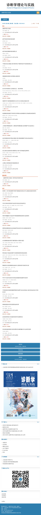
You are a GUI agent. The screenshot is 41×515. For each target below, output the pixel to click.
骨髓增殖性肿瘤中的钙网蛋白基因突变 (11, 76)
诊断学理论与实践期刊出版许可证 (10, 429)
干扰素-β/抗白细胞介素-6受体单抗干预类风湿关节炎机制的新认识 (17, 63)
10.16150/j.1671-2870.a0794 (11, 271)
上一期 (32, 23)
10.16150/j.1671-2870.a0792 (11, 322)
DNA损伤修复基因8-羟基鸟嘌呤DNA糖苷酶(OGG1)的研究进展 (16, 329)
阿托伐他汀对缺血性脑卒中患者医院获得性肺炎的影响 (14, 253)
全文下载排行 (6, 448)
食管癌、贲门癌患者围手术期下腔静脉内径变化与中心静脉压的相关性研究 (19, 191)
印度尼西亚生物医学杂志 (8, 463)
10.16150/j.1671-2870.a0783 (11, 221)
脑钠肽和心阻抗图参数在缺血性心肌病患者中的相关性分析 (15, 265)
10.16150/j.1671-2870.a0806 (11, 335)
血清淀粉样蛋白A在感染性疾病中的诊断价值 (12, 316)
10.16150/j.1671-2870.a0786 (11, 57)
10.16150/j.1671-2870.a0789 (11, 181)
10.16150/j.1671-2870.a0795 (11, 144)
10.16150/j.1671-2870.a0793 (11, 168)
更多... (38, 364)
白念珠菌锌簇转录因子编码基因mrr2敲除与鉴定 (13, 240)
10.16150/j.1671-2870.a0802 (11, 156)
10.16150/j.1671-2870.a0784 (11, 32)
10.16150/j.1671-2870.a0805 (11, 310)
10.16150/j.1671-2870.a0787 (11, 94)
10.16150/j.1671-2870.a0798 (11, 234)
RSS (4, 452)
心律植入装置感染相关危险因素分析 (10, 163)
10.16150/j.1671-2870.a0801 (11, 119)
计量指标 (8, 36)
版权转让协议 (6, 427)
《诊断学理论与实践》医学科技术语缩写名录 (12, 178)
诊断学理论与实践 (6, 12)
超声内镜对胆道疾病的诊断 (8, 39)
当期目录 (5, 442)
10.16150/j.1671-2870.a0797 (11, 106)
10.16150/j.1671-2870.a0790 (11, 196)
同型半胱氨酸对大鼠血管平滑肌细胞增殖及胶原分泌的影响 (15, 215)
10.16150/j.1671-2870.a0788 (11, 131)
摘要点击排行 (6, 446)
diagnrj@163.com (8, 511)
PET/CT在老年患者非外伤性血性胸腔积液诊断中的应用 (15, 277)
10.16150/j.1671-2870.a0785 (11, 44)
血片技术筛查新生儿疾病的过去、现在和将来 (12, 88)
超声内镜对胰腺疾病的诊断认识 (9, 51)
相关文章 (4, 36)
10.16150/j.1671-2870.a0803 (11, 209)
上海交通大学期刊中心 (8, 459)
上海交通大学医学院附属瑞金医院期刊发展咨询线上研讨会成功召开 (18, 367)
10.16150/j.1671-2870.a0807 (11, 297)
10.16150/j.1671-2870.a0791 (11, 246)
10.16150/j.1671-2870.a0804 (11, 283)
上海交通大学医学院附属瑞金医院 (10, 461)
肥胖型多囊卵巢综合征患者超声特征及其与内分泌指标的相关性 (16, 228)
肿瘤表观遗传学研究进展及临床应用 (10, 304)
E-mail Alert (5, 450)
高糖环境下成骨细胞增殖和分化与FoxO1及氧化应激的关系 (15, 101)
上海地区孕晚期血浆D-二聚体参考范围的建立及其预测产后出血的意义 (18, 125)
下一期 (37, 23)
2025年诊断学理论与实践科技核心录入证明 (12, 431)
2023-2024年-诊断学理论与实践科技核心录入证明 (14, 434)
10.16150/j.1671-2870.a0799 (11, 258)
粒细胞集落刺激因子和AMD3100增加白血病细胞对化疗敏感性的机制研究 (19, 113)
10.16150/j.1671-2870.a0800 (11, 82)
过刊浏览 (5, 444)
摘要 (5, 34)
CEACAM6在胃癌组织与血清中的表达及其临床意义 (14, 203)
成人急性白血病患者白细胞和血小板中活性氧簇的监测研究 (15, 150)
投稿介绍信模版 (6, 433)
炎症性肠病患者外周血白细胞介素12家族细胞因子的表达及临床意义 (17, 138)
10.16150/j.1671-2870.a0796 (11, 69)
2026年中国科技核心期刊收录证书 (10, 425)
